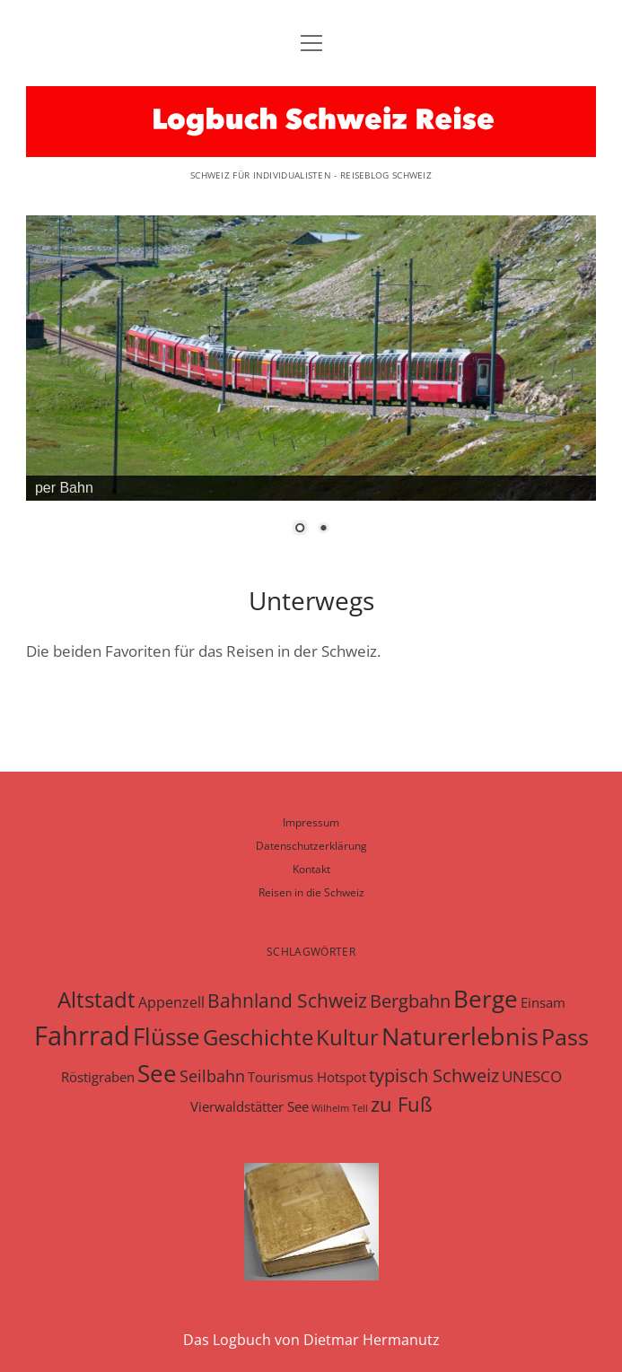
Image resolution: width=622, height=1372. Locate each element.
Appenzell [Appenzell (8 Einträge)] (171, 1002)
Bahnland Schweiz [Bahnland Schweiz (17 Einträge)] (287, 1000)
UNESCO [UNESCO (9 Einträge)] (532, 1076)
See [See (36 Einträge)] (157, 1073)
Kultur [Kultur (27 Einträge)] (347, 1037)
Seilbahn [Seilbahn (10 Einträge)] (212, 1076)
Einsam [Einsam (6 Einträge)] (543, 1002)
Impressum (311, 822)
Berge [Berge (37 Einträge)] (485, 999)
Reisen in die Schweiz (311, 892)
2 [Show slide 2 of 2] (323, 529)
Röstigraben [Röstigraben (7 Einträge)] (98, 1077)
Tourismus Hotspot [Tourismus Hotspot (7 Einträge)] (307, 1077)
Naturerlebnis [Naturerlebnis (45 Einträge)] (460, 1036)
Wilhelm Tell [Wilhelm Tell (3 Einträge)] (339, 1108)
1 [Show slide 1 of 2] (300, 529)
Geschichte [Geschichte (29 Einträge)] (258, 1037)
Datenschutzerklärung (311, 845)
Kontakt (311, 869)
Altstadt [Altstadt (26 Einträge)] (96, 999)
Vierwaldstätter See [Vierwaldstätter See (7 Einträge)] (249, 1106)
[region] (311, 377)
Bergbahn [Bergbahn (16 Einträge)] (410, 1000)
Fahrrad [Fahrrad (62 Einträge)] (82, 1035)
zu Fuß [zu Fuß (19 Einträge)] (402, 1104)
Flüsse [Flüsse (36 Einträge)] (166, 1036)
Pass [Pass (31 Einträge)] (565, 1036)
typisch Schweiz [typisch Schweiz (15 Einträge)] (434, 1075)
